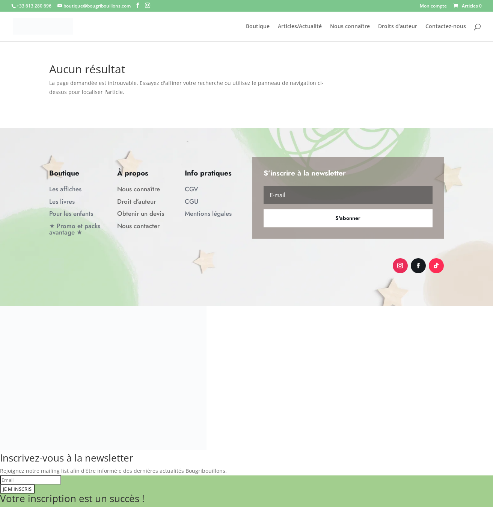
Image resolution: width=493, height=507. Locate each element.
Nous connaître (350, 27)
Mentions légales (208, 213)
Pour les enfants (71, 213)
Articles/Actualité (300, 27)
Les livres (62, 201)
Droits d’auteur (397, 27)
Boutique (258, 27)
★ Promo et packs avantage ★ (74, 229)
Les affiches (65, 189)
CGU (191, 201)
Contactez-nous (445, 27)
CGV (191, 189)
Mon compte (433, 6)
